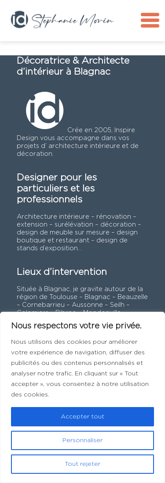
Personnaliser (82, 440)
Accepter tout (82, 417)
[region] (82, 397)
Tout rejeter (82, 464)
